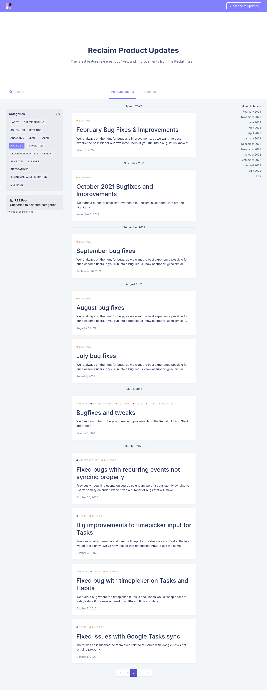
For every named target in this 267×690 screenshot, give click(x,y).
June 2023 (254, 122)
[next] (148, 673)
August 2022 (253, 165)
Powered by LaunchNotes (19, 211)
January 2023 (252, 138)
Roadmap (149, 92)
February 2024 (252, 111)
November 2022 (251, 149)
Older (257, 176)
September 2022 (250, 159)
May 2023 (255, 127)
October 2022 (252, 154)
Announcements (122, 92)
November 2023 (251, 117)
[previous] (120, 673)
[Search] (39, 91)
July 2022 (255, 170)
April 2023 (254, 133)
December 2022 (251, 143)
